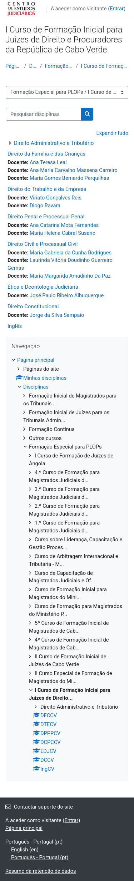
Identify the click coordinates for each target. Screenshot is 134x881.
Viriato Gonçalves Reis (55, 197)
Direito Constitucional (33, 306)
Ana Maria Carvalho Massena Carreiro (74, 170)
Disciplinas (33, 66)
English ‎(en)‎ (25, 849)
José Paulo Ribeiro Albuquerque (67, 295)
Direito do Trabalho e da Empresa (47, 189)
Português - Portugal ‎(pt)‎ (34, 842)
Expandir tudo (112, 133)
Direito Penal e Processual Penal (46, 216)
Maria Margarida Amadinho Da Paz (70, 276)
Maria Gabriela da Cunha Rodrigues (70, 252)
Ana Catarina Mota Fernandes (64, 225)
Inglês (15, 326)
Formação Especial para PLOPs (59, 66)
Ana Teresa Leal (48, 162)
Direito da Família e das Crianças (46, 154)
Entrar (117, 8)
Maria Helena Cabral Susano (62, 233)
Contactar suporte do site (39, 807)
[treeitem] (67, 564)
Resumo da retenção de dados (40, 871)
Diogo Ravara (45, 205)
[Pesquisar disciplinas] (43, 114)
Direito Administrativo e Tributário (54, 143)
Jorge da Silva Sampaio (57, 315)
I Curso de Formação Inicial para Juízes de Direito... (105, 66)
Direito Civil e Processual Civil (43, 244)
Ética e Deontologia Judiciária (43, 287)
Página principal (13, 66)
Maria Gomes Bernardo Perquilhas (69, 178)
